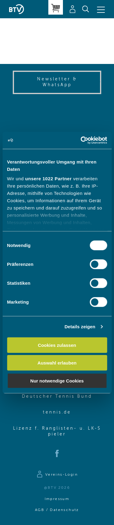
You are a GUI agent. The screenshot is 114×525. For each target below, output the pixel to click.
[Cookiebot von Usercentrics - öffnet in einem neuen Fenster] (81, 140)
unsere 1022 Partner (48, 178)
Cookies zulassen (57, 344)
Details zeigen (79, 326)
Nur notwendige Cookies (57, 380)
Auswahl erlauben (56, 362)
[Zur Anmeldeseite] (57, 475)
